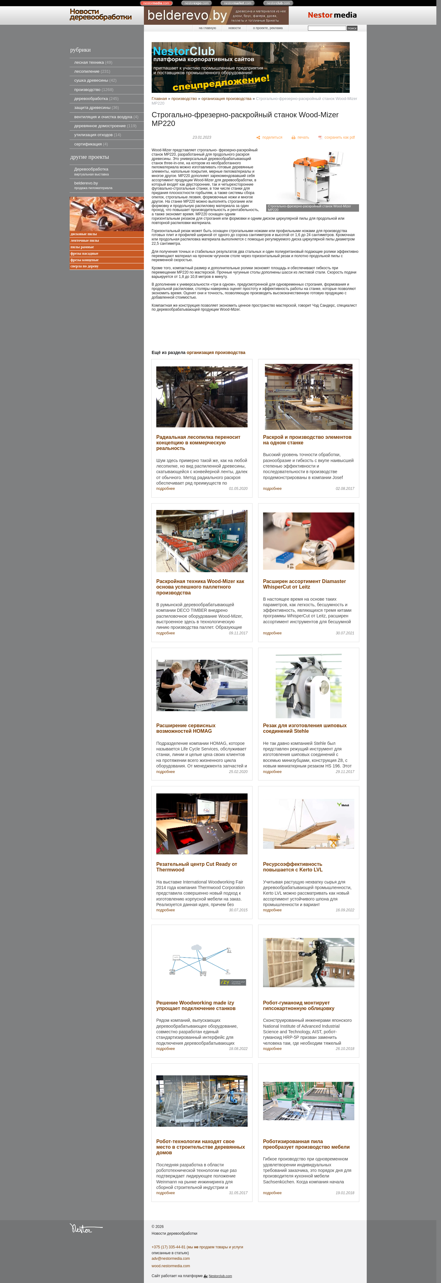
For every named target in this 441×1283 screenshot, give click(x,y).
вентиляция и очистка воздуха (106, 116)
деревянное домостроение (105, 125)
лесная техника (93, 62)
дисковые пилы (84, 234)
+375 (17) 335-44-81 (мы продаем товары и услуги (197, 1247)
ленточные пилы (85, 241)
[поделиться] (269, 137)
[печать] (300, 137)
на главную (207, 28)
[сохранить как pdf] (336, 137)
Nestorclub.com (220, 1276)
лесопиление (92, 71)
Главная (159, 98)
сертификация (91, 144)
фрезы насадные (84, 254)
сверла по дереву (85, 266)
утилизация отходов (97, 134)
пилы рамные (82, 247)
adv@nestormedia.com (171, 1258)
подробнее (165, 489)
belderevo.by (93, 185)
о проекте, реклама (268, 28)
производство (94, 89)
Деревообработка (91, 171)
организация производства (226, 98)
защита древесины (96, 107)
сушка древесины (95, 80)
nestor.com (156, 3)
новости (234, 28)
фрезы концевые (85, 260)
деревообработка (96, 98)
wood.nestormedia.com (171, 1266)
